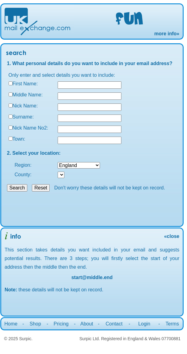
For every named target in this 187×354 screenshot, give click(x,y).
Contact (113, 323)
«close (171, 236)
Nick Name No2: (30, 127)
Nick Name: (25, 105)
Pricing (61, 323)
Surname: (23, 116)
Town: (19, 139)
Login (144, 323)
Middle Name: (28, 94)
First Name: (25, 83)
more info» (166, 33)
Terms (172, 323)
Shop (35, 323)
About (86, 323)
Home (10, 323)
